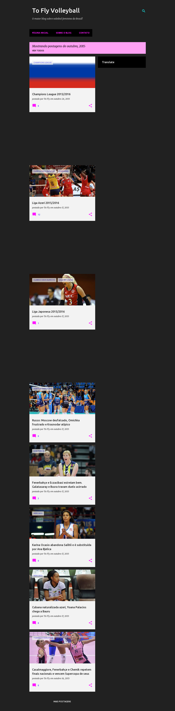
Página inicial (40, 33)
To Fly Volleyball (56, 10)
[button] (90, 106)
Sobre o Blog (63, 33)
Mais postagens (62, 701)
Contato (84, 33)
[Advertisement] (62, 139)
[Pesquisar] (144, 11)
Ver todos (38, 50)
